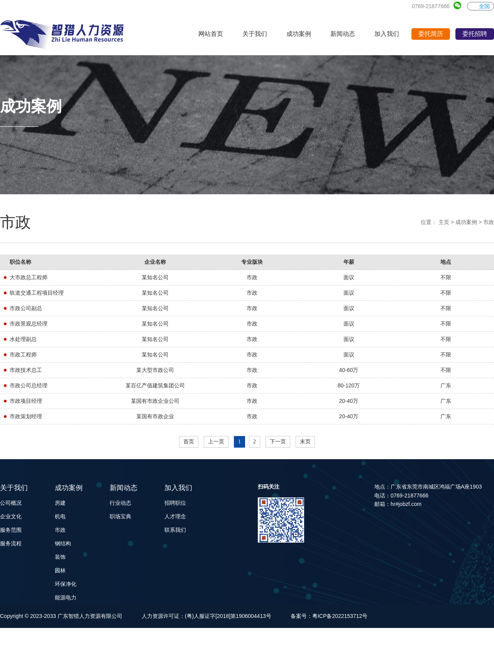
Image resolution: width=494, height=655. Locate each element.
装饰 (60, 557)
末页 (305, 442)
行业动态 (120, 503)
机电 (60, 516)
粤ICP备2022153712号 (339, 616)
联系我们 (175, 530)
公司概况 (11, 503)
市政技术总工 (26, 370)
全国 (480, 6)
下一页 (278, 442)
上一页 (216, 442)
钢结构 (63, 543)
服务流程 (11, 543)
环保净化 (65, 584)
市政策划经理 (26, 416)
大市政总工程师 (28, 277)
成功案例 (466, 222)
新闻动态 (123, 488)
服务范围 (11, 530)
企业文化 (11, 516)
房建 (60, 503)
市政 (488, 222)
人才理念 (175, 516)
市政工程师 (23, 354)
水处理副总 (23, 339)
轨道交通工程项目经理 (37, 293)
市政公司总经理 (28, 385)
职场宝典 (120, 516)
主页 (443, 222)
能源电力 (65, 597)
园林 (60, 570)
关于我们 (14, 488)
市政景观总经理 (28, 324)
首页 (188, 442)
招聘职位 (175, 503)
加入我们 (178, 488)
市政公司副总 (26, 308)
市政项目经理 (26, 401)
